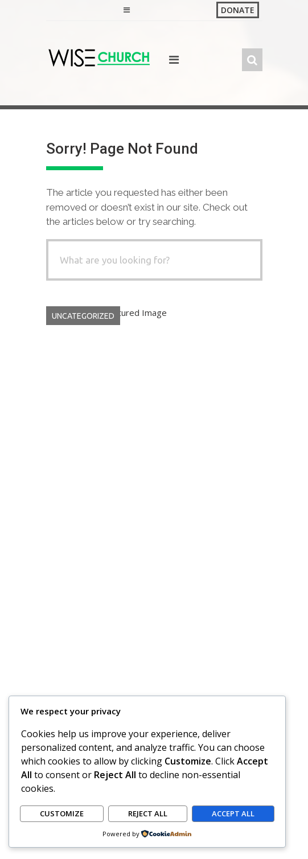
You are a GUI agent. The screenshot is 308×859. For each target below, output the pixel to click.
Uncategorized (83, 315)
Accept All (233, 814)
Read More (240, 545)
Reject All (147, 814)
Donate (237, 10)
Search (59, 599)
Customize (62, 814)
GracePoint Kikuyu (175, 484)
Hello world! (79, 469)
